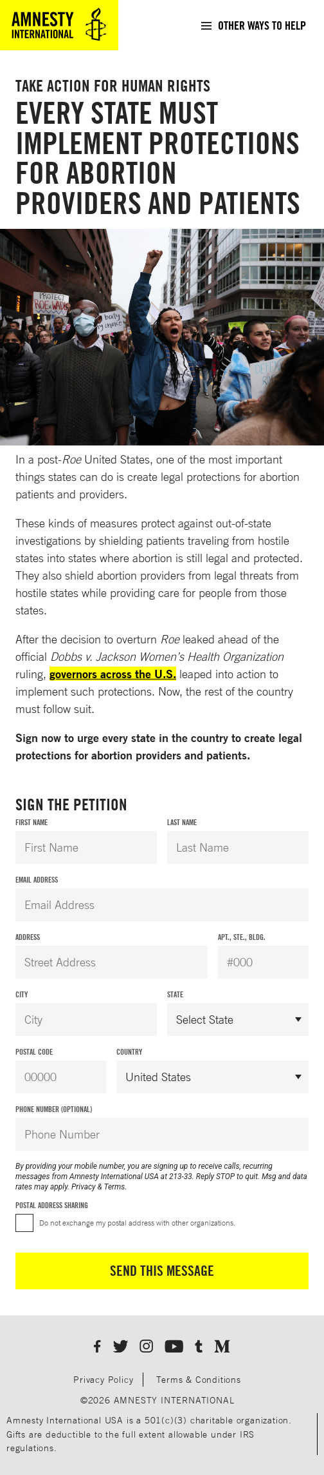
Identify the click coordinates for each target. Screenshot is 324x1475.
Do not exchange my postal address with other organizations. (137, 1222)
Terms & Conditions (198, 1379)
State (175, 994)
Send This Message (162, 1270)
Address (27, 937)
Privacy (83, 1186)
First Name (31, 822)
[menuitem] (253, 25)
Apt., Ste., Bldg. (242, 937)
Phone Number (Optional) (53, 1109)
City (21, 994)
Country (129, 1052)
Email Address (36, 879)
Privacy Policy (103, 1379)
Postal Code (34, 1052)
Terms (114, 1186)
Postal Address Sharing (51, 1205)
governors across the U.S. (113, 674)
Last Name (182, 822)
